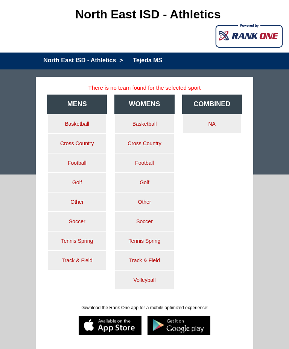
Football (77, 163)
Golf (77, 182)
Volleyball (144, 280)
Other (77, 202)
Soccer (77, 221)
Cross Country (77, 143)
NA (211, 124)
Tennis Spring (77, 241)
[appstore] (110, 326)
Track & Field (77, 260)
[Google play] (179, 326)
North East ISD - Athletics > (83, 60)
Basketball (77, 124)
